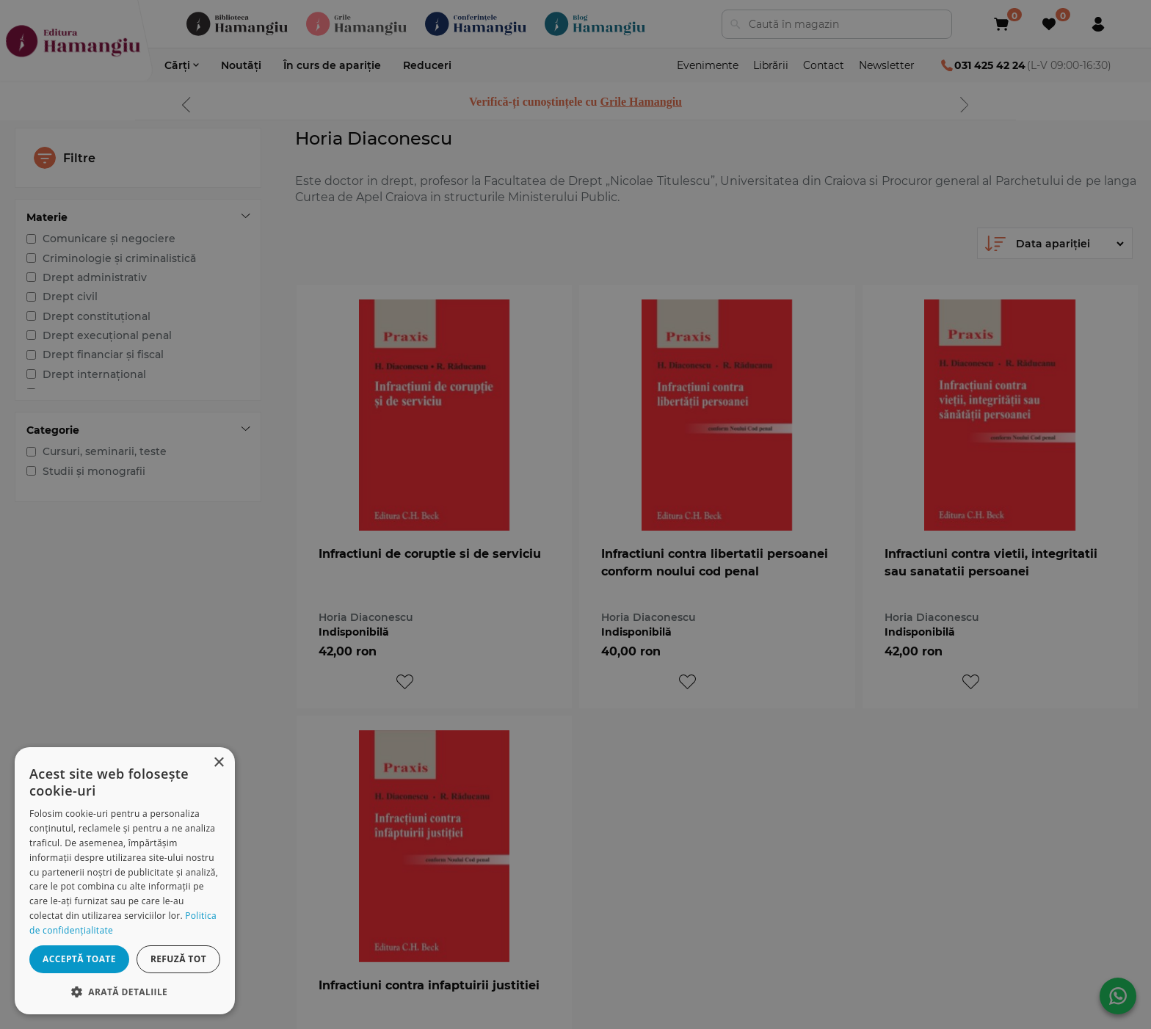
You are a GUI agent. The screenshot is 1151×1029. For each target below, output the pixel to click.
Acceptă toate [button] (79, 959)
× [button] (218, 762)
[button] (124, 991)
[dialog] (125, 880)
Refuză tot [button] (178, 959)
